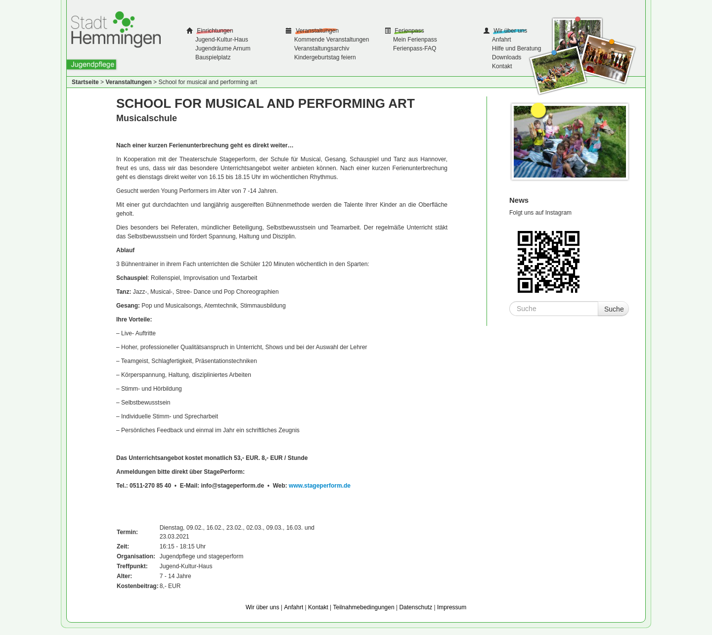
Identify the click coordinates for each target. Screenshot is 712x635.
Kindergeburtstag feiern (325, 57)
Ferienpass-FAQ (414, 48)
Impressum (451, 607)
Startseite (85, 82)
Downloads (506, 57)
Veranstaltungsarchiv (321, 48)
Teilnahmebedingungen (364, 607)
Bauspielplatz (212, 57)
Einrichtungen (214, 30)
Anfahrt (501, 39)
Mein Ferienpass (415, 39)
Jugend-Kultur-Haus (221, 39)
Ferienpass (408, 30)
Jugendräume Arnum (222, 48)
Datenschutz (415, 607)
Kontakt (502, 66)
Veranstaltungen (316, 30)
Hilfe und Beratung (516, 48)
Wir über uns (509, 30)
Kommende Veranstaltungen (331, 39)
